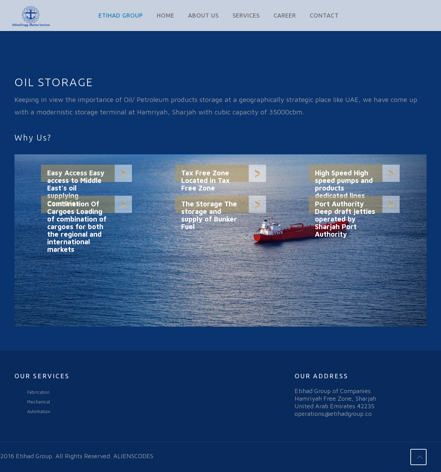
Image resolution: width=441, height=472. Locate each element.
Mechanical (38, 401)
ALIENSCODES (133, 456)
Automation (38, 411)
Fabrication (38, 392)
